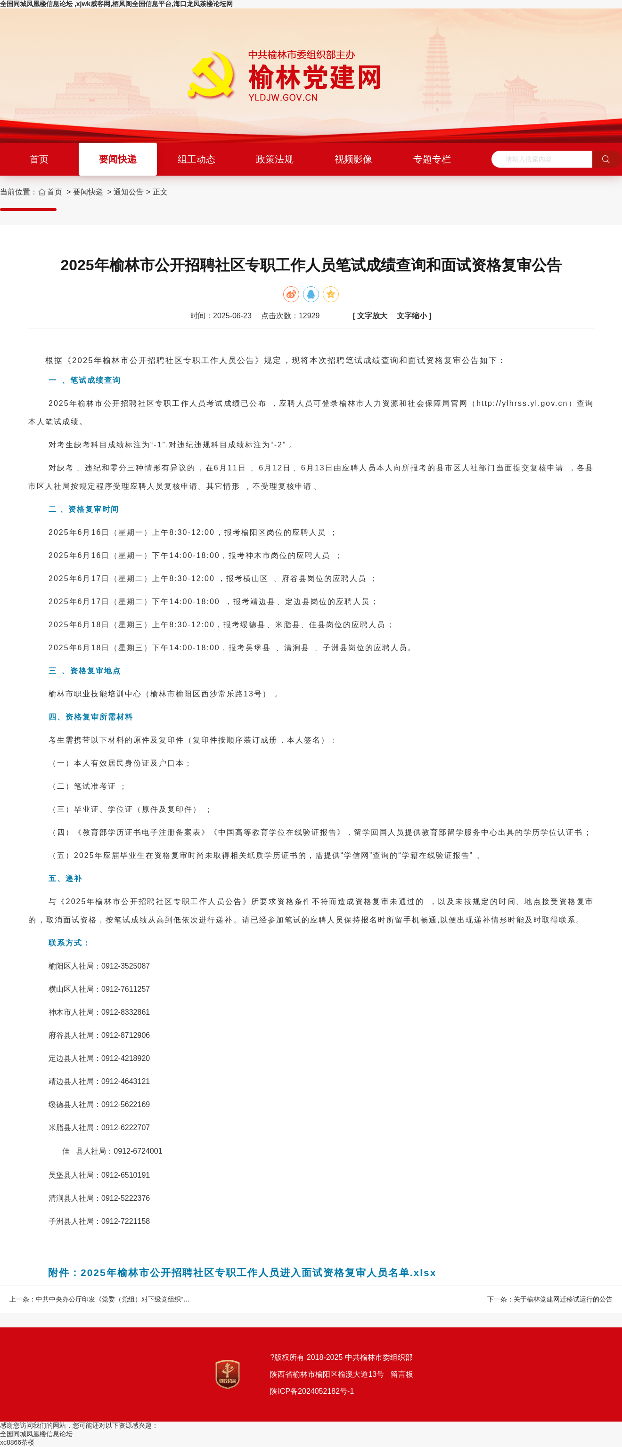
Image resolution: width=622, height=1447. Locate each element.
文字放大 (372, 316)
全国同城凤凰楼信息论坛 (36, 1434)
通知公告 (129, 192)
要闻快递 (118, 159)
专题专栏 (432, 159)
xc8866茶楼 (17, 1442)
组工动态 (196, 159)
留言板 (400, 1374)
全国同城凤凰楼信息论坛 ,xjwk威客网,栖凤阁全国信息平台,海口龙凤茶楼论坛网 (116, 4)
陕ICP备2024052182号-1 (312, 1391)
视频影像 (353, 159)
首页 (39, 159)
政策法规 (275, 159)
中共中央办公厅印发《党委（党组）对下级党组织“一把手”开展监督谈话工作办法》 (157, 1299)
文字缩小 (412, 316)
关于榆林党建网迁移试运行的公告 (563, 1299)
